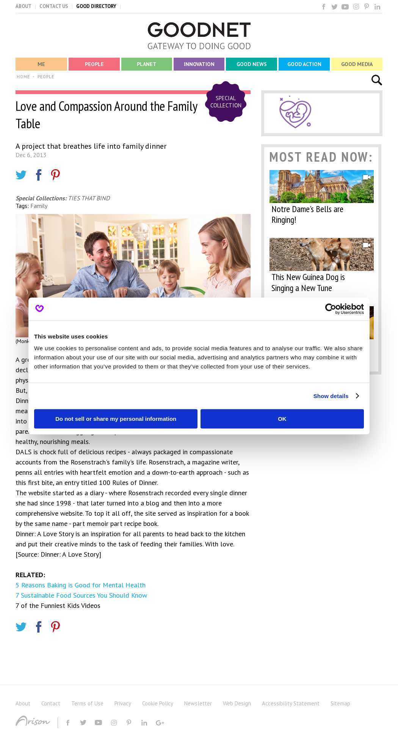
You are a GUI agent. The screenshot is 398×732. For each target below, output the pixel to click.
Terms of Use (87, 703)
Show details (331, 396)
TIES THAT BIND (89, 198)
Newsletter (198, 703)
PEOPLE (46, 76)
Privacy (122, 703)
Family (38, 205)
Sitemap (340, 703)
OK (282, 419)
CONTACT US (53, 6)
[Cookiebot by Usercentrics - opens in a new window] (331, 309)
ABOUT (23, 6)
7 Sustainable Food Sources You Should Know (81, 595)
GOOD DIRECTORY (96, 6)
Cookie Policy (157, 703)
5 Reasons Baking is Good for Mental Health (81, 585)
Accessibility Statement (291, 703)
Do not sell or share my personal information (115, 419)
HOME (23, 76)
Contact (50, 703)
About (23, 703)
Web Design (237, 703)
